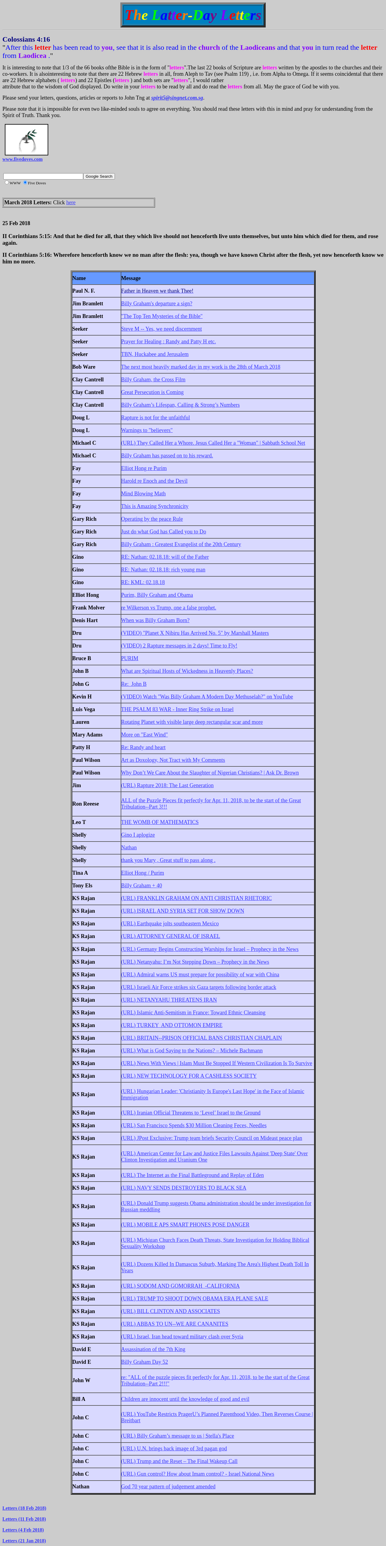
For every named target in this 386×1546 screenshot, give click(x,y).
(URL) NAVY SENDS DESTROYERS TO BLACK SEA (183, 1188)
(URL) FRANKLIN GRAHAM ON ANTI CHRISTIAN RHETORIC (196, 898)
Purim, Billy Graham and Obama (157, 595)
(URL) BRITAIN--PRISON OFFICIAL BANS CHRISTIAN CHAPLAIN (201, 1038)
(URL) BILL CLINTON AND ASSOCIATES (170, 1311)
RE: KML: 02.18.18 (143, 582)
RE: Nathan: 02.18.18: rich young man (163, 570)
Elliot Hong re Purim (144, 468)
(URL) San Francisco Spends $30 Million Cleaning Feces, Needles (194, 1125)
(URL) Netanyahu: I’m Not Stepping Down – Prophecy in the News (195, 962)
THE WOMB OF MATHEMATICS (160, 822)
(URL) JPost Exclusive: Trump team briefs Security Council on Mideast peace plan (211, 1138)
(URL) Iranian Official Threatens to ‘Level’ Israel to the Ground (191, 1113)
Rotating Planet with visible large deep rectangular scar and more (192, 722)
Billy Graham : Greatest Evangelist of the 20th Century (181, 544)
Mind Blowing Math (143, 494)
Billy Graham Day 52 (144, 1362)
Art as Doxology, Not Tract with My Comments (173, 760)
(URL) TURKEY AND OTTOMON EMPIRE (172, 1025)
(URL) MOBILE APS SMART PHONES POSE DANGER (185, 1225)
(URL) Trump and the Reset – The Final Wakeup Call (179, 1461)
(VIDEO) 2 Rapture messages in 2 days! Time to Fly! (179, 646)
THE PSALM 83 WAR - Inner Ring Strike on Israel (177, 709)
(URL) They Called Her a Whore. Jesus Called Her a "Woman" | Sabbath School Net (213, 443)
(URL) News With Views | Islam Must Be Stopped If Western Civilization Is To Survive (216, 1063)
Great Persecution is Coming (152, 392)
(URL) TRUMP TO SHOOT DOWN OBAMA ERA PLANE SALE (194, 1299)
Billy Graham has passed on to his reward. (167, 456)
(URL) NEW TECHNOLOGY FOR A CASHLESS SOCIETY (189, 1076)
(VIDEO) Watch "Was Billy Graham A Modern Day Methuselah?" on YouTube (207, 697)
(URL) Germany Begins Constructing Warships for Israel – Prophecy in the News (210, 949)
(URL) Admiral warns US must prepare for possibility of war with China (200, 975)
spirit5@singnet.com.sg (177, 98)
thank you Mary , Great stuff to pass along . (168, 860)
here (71, 202)
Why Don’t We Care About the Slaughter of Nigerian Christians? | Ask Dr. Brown (210, 773)
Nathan (129, 848)
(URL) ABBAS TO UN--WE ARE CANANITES (175, 1324)
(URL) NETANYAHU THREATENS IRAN (169, 1000)
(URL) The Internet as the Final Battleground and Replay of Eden (192, 1175)
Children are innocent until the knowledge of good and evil (185, 1399)
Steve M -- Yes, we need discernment (161, 329)
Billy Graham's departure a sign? (156, 304)
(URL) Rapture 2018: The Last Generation (167, 785)
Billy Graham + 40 (141, 886)
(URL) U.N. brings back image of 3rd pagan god (174, 1449)
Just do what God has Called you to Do (163, 532)
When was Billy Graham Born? (155, 620)
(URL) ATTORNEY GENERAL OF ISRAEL (170, 936)
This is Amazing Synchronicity (154, 506)
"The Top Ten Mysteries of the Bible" (162, 316)
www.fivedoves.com (22, 159)
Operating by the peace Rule (152, 519)
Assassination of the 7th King (153, 1349)
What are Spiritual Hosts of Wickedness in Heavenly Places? (187, 671)
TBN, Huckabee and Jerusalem (155, 354)
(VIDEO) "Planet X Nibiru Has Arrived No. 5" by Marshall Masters (195, 633)
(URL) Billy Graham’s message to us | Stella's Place (177, 1436)
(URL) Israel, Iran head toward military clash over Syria (182, 1337)
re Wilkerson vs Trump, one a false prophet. (168, 608)
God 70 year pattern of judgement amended (168, 1487)
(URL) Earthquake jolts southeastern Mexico (170, 924)
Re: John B (134, 684)
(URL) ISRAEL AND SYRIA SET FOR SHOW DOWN (182, 911)
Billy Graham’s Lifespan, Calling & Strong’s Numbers (180, 405)
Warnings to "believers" (147, 430)
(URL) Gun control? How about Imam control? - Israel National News (197, 1474)
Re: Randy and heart (143, 747)
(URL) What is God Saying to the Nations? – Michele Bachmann (192, 1051)
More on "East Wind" (144, 735)
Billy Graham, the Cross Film (153, 380)
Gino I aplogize (138, 835)
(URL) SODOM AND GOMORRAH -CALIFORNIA (180, 1286)
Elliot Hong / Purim (142, 873)
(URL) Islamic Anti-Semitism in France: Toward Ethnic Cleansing (193, 1013)
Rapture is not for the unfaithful (155, 418)
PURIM (129, 658)
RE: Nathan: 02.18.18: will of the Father (165, 557)
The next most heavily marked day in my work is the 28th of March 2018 (200, 367)
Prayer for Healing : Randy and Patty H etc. (168, 342)
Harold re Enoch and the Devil (154, 481)
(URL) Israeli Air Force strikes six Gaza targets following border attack (199, 987)
